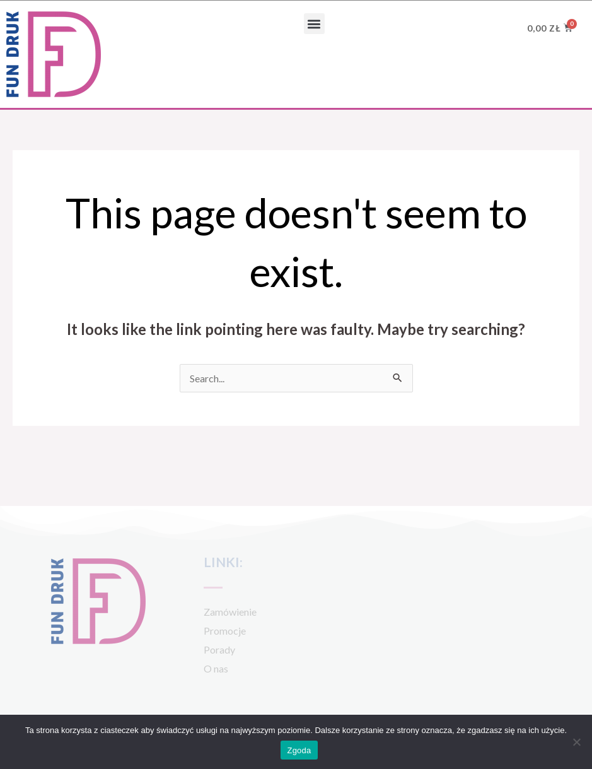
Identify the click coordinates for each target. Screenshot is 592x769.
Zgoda (299, 750)
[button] (314, 23)
